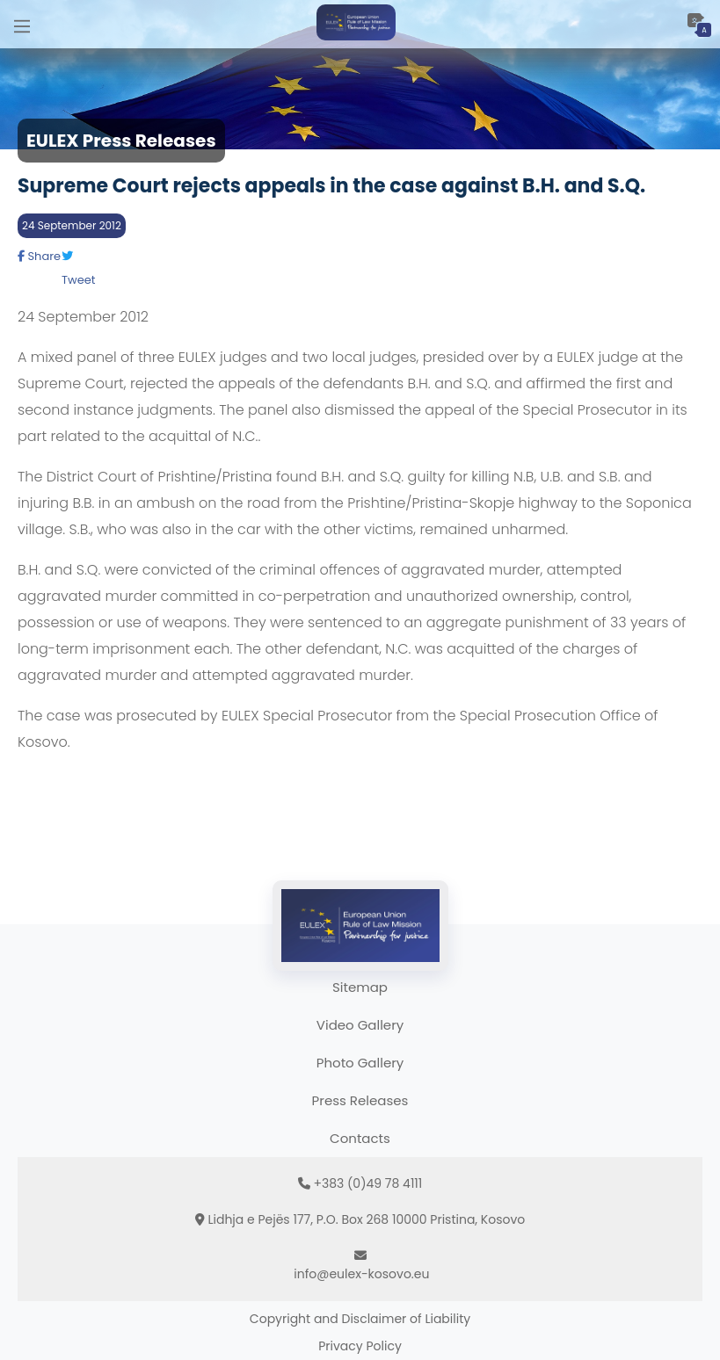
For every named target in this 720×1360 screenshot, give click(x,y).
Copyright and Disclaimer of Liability (360, 1318)
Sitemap (360, 987)
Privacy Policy (360, 1346)
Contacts (360, 1138)
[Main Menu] (22, 24)
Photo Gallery (360, 1062)
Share (39, 256)
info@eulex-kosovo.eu (361, 1274)
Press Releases (360, 1100)
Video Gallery (360, 1025)
